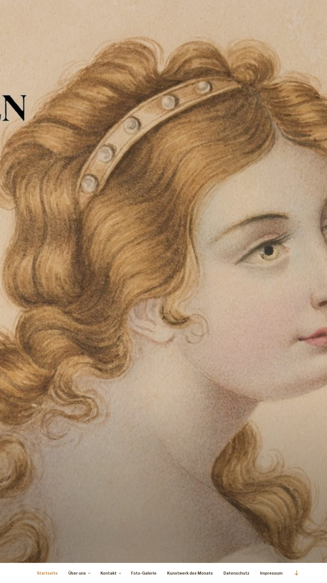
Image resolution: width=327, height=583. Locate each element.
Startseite (47, 573)
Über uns (79, 573)
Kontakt (111, 573)
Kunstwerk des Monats (190, 573)
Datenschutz (236, 573)
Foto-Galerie (144, 573)
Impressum (271, 573)
